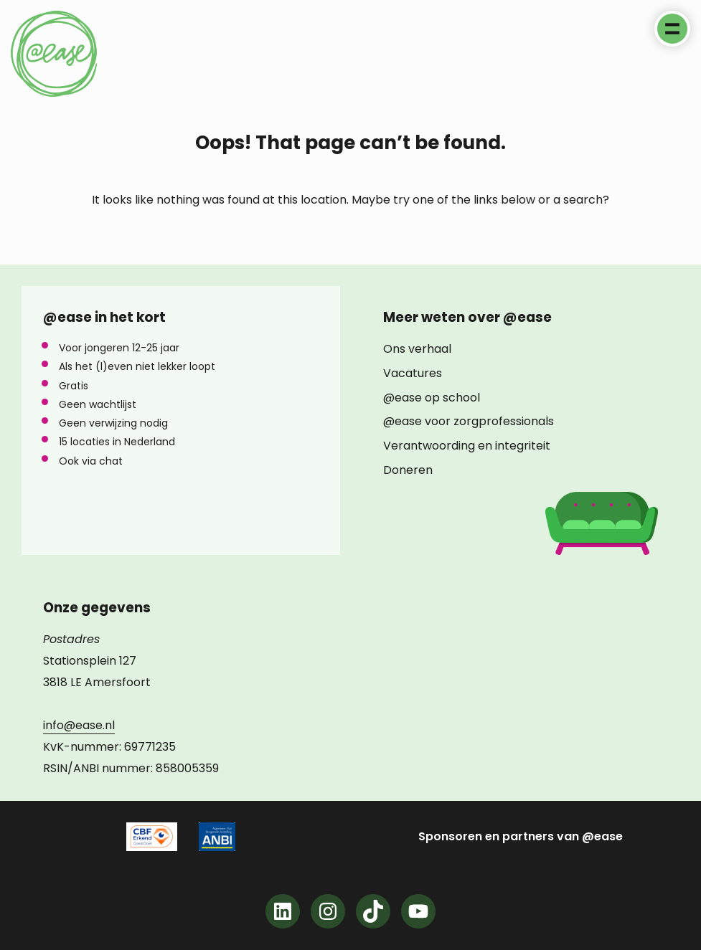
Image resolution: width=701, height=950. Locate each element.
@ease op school (431, 398)
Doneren (408, 470)
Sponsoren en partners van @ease (520, 837)
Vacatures (412, 373)
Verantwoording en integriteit (466, 446)
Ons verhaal (417, 349)
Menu (672, 29)
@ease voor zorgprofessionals (468, 421)
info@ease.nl (79, 725)
